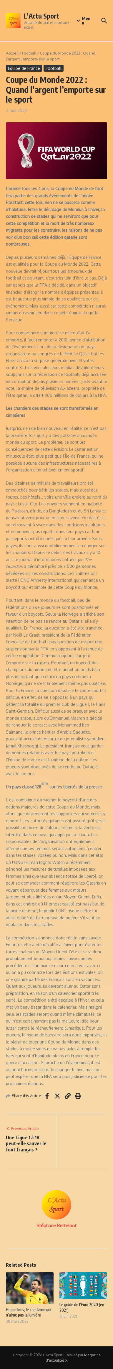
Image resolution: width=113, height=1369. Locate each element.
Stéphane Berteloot (56, 1225)
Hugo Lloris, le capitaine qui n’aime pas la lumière (28, 1312)
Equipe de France (24, 68)
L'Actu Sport (41, 15)
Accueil (12, 53)
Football (29, 53)
